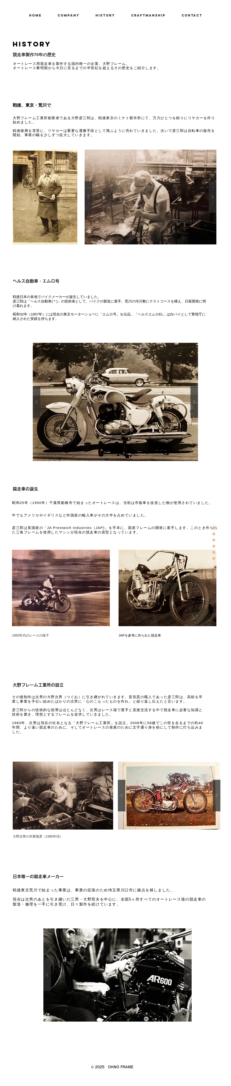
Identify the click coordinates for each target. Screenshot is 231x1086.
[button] (150, 197)
